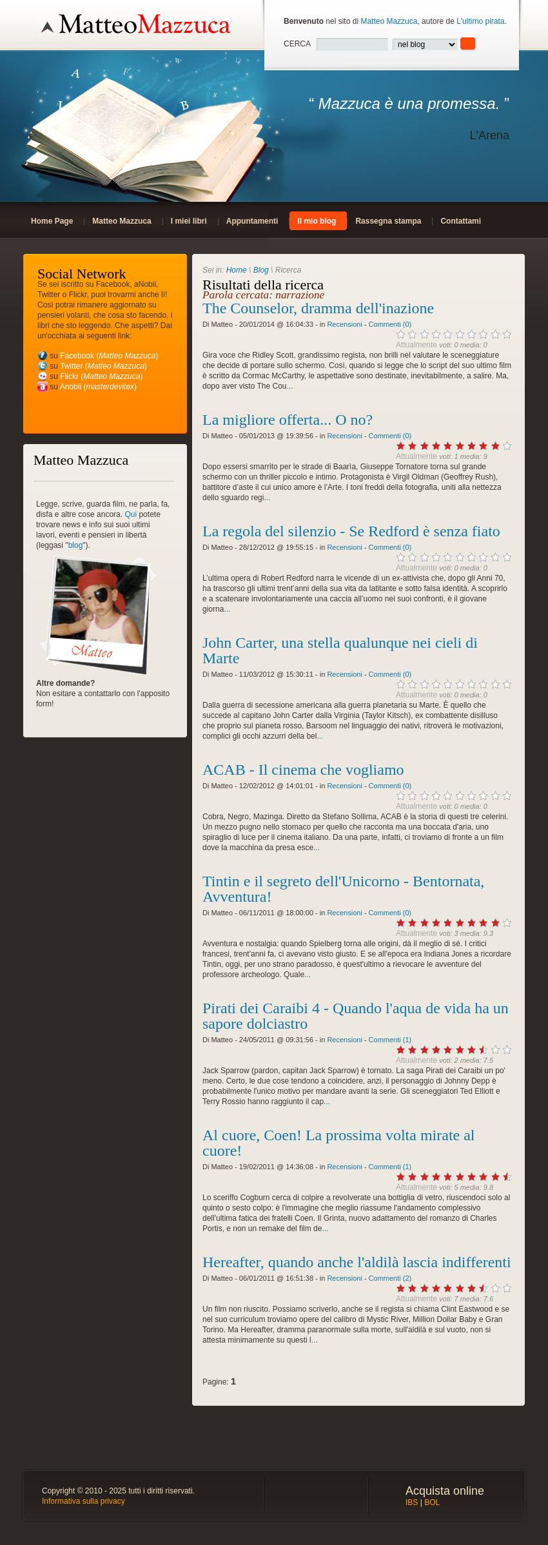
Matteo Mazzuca (388, 21)
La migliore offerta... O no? (287, 419)
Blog (261, 270)
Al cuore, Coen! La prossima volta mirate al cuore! (338, 1143)
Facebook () (109, 355)
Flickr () (101, 376)
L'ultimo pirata (480, 21)
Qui (130, 514)
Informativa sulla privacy (83, 1501)
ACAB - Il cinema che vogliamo (303, 769)
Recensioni (344, 324)
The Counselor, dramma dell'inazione (318, 308)
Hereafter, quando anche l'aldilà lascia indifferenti (356, 1262)
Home (236, 270)
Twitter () (103, 366)
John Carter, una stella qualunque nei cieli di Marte (340, 650)
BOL (432, 1502)
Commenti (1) (390, 1040)
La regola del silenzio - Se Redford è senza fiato (351, 531)
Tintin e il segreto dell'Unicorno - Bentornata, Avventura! (343, 889)
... (290, 386)
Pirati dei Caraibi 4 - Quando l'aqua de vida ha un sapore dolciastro (355, 1016)
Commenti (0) (390, 324)
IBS (412, 1502)
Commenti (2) (390, 1278)
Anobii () (98, 386)
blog (75, 545)
